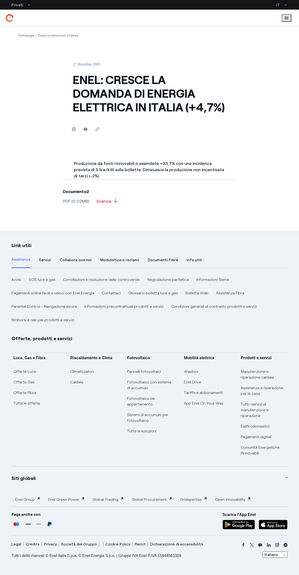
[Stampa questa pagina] (73, 129)
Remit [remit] (140, 544)
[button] (85, 129)
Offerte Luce (24, 371)
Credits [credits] (33, 544)
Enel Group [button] (28, 499)
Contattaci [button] (111, 293)
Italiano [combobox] (271, 554)
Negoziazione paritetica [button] (168, 279)
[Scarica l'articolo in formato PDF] (106, 202)
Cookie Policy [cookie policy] (118, 544)
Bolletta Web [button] (197, 293)
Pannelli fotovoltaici (144, 371)
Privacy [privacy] (50, 544)
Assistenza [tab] (21, 259)
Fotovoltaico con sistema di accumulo (149, 385)
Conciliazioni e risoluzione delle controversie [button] (101, 279)
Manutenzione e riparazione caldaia (257, 374)
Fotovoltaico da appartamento (141, 401)
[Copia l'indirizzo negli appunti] (97, 129)
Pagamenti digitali (256, 437)
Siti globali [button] (24, 478)
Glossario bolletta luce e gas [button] (153, 293)
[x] (252, 545)
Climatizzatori (82, 371)
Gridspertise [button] (193, 499)
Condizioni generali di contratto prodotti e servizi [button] (214, 306)
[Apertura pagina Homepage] (26, 35)
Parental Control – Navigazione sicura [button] (44, 306)
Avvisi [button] (16, 279)
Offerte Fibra (24, 392)
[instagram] (277, 545)
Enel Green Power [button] (66, 499)
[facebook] (243, 545)
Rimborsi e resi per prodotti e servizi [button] (43, 320)
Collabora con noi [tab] (76, 260)
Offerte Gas (24, 382)
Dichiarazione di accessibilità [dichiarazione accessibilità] (176, 544)
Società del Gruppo (79, 544)
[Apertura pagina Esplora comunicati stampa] (58, 35)
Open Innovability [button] (233, 499)
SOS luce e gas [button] (42, 279)
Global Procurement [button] (152, 499)
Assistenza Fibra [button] (230, 293)
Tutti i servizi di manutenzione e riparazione (255, 410)
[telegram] (285, 545)
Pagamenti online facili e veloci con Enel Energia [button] (53, 293)
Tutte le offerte (26, 403)
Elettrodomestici (255, 426)
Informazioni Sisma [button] (212, 279)
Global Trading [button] (108, 499)
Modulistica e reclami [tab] (119, 260)
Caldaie (76, 382)
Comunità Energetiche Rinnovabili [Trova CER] (260, 450)
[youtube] (260, 545)
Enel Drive (192, 382)
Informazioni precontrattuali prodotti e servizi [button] (124, 306)
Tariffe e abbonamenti (203, 392)
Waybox (191, 371)
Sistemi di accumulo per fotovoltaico (148, 417)
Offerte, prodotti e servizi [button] (42, 338)
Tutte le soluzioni (141, 431)
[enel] (9, 18)
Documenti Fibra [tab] (163, 260)
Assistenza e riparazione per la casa (262, 391)
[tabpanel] (149, 300)
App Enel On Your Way (203, 403)
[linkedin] (269, 545)
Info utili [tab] (194, 260)
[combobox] (274, 554)
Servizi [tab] (45, 260)
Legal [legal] (16, 544)
